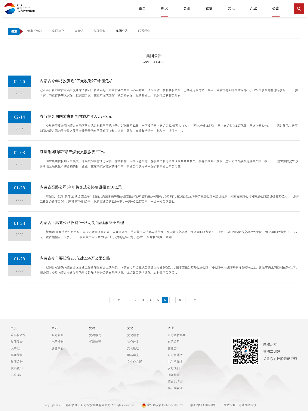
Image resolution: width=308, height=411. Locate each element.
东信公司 (174, 341)
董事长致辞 (18, 335)
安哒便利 (174, 368)
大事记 (15, 348)
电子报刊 (58, 341)
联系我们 (17, 368)
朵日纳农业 (175, 388)
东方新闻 (58, 335)
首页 (142, 8)
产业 (253, 8)
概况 (164, 10)
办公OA (16, 375)
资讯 (186, 8)
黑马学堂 (133, 355)
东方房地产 (175, 355)
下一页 (192, 300)
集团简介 (17, 341)
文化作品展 (134, 361)
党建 (209, 8)
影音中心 (58, 348)
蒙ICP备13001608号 (203, 405)
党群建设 (95, 341)
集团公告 (17, 361)
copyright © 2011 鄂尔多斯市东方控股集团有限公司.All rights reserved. (89, 405)
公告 (276, 10)
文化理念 (133, 335)
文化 (231, 8)
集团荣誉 (17, 355)
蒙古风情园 (175, 381)
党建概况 (95, 335)
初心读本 (133, 341)
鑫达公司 (174, 348)
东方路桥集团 (177, 335)
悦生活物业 (175, 361)
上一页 (116, 300)
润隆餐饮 (174, 375)
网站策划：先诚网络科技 (240, 405)
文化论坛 (133, 348)
